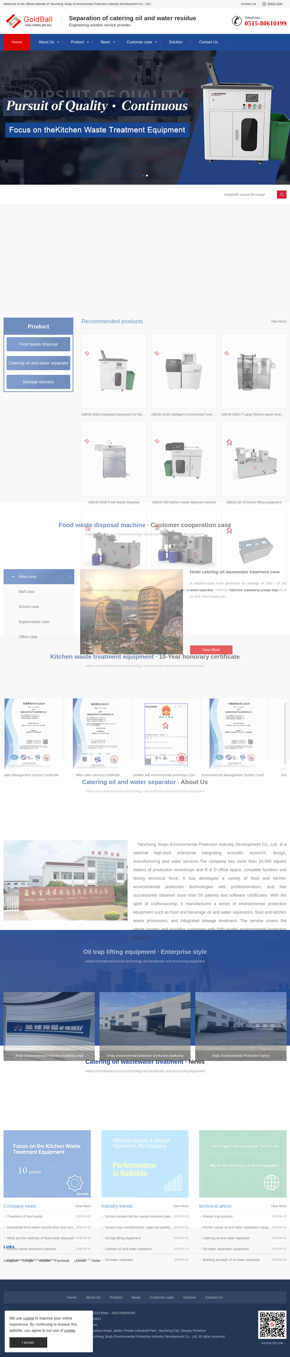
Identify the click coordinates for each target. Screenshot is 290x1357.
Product (77, 42)
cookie (28, 1318)
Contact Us (248, 4)
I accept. (28, 1342)
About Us (46, 42)
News (105, 42)
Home (17, 42)
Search (281, 195)
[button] (143, 175)
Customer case (139, 42)
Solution (175, 42)
